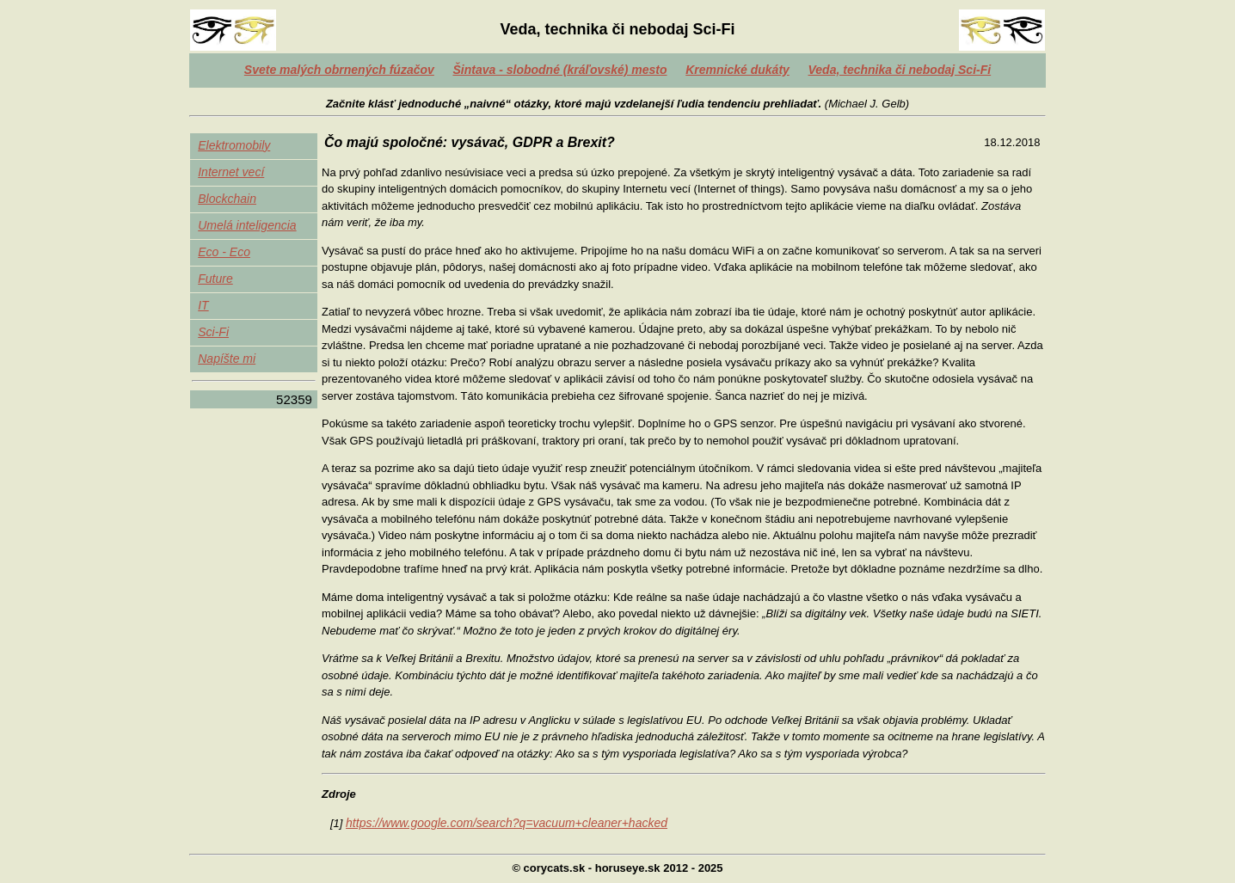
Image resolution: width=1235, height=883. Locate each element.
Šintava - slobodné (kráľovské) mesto (559, 70)
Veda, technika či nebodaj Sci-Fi (900, 70)
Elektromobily (234, 145)
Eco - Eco (224, 252)
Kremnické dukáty (737, 70)
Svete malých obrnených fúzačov (339, 70)
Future (215, 278)
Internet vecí (231, 172)
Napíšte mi (226, 358)
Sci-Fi (213, 332)
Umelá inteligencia (247, 225)
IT (203, 305)
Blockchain (227, 198)
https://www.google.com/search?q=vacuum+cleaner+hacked (506, 823)
